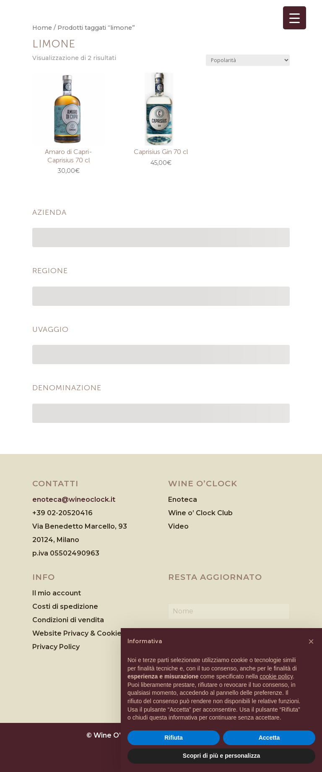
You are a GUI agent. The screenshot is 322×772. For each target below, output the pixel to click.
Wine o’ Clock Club (200, 513)
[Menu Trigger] (294, 17)
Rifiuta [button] (173, 737)
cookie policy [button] (276, 676)
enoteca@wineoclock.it (73, 499)
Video (178, 526)
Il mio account (56, 593)
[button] (311, 641)
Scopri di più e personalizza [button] (221, 755)
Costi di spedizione (65, 606)
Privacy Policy (56, 647)
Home (42, 27)
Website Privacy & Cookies (79, 633)
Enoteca (182, 499)
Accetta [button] (269, 737)
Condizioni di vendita (68, 620)
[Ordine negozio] (248, 60)
